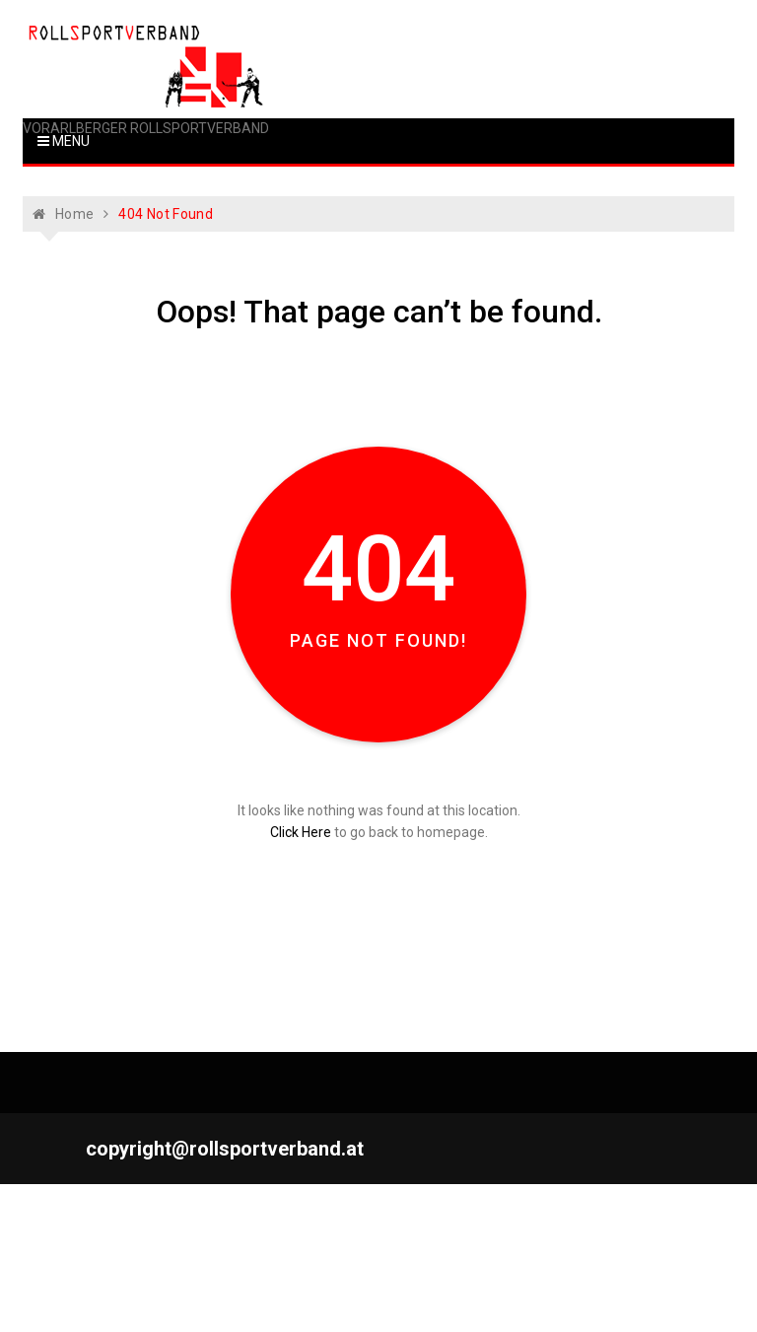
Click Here (300, 832)
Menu (63, 141)
